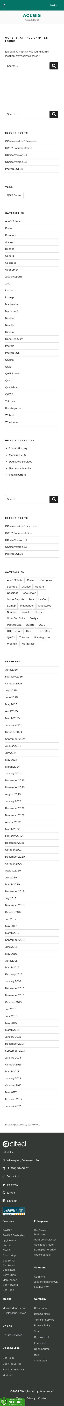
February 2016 (13, 974)
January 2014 (13, 1057)
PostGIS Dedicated (14, 1235)
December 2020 (15, 856)
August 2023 (13, 794)
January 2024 (13, 773)
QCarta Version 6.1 (16, 155)
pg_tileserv (9, 1240)
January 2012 (13, 1106)
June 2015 (11, 1016)
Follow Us (10, 1184)
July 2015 (10, 1009)
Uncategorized (14, 408)
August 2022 (13, 822)
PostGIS (7, 1230)
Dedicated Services (20, 461)
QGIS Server (14, 195)
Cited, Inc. (8, 1152)
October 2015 (13, 1002)
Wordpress (11, 422)
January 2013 (13, 1078)
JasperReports (13, 276)
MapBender (10, 1279)
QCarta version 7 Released (21, 141)
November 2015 (14, 995)
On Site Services (12, 1335)
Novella (9, 325)
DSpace (9, 248)
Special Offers (17, 474)
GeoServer (11, 269)
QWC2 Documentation (18, 148)
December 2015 (14, 988)
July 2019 (10, 898)
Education (40, 1343)
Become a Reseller (20, 468)
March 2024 (12, 766)
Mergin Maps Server (15, 1308)
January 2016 (13, 981)
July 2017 (10, 919)
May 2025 (11, 704)
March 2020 (12, 884)
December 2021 (14, 842)
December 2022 (15, 808)
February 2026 (14, 676)
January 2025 (13, 725)
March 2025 (12, 718)
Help (37, 1354)
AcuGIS (32, 15)
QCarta (9, 359)
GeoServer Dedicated (9, 1267)
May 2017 (11, 926)
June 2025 (11, 697)
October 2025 (13, 683)
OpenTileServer (12, 1363)
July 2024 (11, 752)
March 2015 (12, 1029)
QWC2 (9, 394)
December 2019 (14, 891)
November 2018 (14, 905)
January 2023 (13, 801)
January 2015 (13, 1036)
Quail (8, 380)
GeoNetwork (10, 1284)
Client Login (41, 1360)
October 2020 (13, 863)
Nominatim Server (13, 1369)
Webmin (10, 415)
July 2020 (11, 877)
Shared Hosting (18, 448)
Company (11, 235)
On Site (7, 1325)
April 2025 (11, 711)
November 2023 (15, 787)
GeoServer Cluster (45, 1239)
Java (7, 283)
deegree (10, 242)
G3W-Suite (9, 1274)
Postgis (9, 345)
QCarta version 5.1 (16, 161)
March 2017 (12, 933)
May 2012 (11, 1092)
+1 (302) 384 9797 (16, 1168)
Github (9, 1192)
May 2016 (11, 953)
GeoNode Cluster (44, 1244)
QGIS (8, 366)
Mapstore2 (11, 311)
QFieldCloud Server (14, 1313)
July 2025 (11, 690)
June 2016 (11, 946)
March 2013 (12, 1071)
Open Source (42, 1348)
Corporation (41, 1308)
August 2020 (13, 870)
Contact (43, 1398)
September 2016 (15, 939)
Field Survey (41, 1286)
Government (41, 1337)
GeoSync (39, 1276)
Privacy (31, 1398)
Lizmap (9, 297)
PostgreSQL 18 (14, 168)
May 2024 (11, 759)
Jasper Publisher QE (46, 1281)
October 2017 (13, 912)
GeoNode (11, 262)
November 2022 (15, 815)
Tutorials (10, 401)
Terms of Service (44, 1319)
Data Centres (42, 1313)
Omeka (9, 332)
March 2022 (12, 829)
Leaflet (9, 290)
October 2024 (13, 732)
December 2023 (15, 780)
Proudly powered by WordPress (22, 1124)
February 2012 (13, 1099)
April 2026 (11, 669)
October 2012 (13, 1085)
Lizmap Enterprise (45, 1249)
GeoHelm (8, 1357)
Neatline (10, 318)
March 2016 (12, 967)
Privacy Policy (42, 1325)
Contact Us (11, 1176)
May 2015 (11, 1023)
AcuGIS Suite (13, 221)
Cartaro (9, 228)
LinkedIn (10, 1200)
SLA (36, 1331)
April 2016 (11, 960)
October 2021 (13, 849)
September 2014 (15, 1050)
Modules (8, 1375)
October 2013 (13, 1064)
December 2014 (14, 1043)
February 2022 (14, 835)
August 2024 (13, 745)
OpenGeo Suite (14, 339)
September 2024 (15, 739)
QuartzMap (11, 387)
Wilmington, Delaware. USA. (21, 1160)
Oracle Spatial (42, 1254)
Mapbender (12, 304)
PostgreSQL (12, 352)
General (10, 255)
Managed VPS (17, 455)
